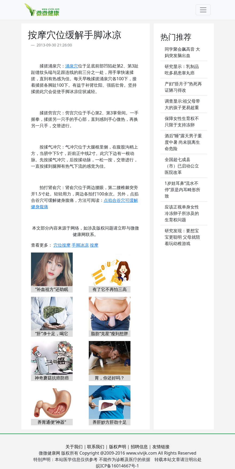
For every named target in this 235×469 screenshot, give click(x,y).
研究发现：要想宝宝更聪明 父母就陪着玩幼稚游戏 (182, 237)
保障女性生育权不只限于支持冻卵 (182, 121)
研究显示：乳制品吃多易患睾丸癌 (182, 69)
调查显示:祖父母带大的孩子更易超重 (182, 104)
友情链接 (160, 447)
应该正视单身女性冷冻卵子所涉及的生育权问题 (182, 213)
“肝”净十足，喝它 (51, 333)
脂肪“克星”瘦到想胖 (109, 333)
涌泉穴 (71, 66)
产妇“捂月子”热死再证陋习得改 (183, 87)
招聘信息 (139, 447)
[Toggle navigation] (203, 10)
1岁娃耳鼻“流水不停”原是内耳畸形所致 (183, 189)
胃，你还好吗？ (110, 378)
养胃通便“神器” (51, 422)
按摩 (94, 245)
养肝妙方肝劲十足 (110, 422)
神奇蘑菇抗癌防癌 (52, 378)
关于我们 (74, 447)
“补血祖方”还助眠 (51, 289)
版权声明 (117, 447)
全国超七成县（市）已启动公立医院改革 (182, 166)
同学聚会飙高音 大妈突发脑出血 (182, 52)
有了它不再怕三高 (110, 289)
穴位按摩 (62, 245)
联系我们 (95, 447)
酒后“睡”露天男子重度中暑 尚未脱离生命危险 (183, 142)
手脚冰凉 (80, 245)
